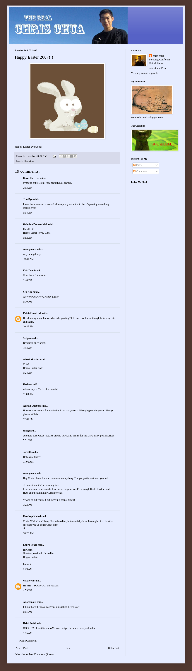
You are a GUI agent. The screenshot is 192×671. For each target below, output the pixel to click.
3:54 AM (27, 348)
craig (26, 430)
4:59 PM (27, 590)
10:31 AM (28, 259)
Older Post (113, 648)
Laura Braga (30, 545)
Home (68, 648)
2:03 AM (27, 187)
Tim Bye (27, 199)
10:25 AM (28, 533)
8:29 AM (27, 569)
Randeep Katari (32, 516)
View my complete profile (144, 73)
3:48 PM (27, 280)
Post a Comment (28, 640)
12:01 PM (28, 419)
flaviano (27, 384)
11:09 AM (28, 394)
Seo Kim (27, 292)
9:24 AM (27, 372)
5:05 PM (27, 611)
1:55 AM (27, 633)
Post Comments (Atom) (41, 654)
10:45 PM (28, 326)
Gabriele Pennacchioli (35, 224)
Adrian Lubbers (32, 405)
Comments (140, 171)
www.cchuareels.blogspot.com (147, 117)
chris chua (158, 56)
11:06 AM (28, 461)
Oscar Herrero (31, 178)
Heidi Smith (29, 623)
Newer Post (22, 648)
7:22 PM (27, 504)
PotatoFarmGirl (32, 313)
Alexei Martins (31, 359)
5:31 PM (27, 440)
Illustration (29, 161)
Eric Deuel (29, 270)
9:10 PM (27, 301)
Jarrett (27, 452)
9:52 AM (27, 237)
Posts (137, 165)
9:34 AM (27, 212)
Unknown (28, 580)
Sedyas (27, 338)
